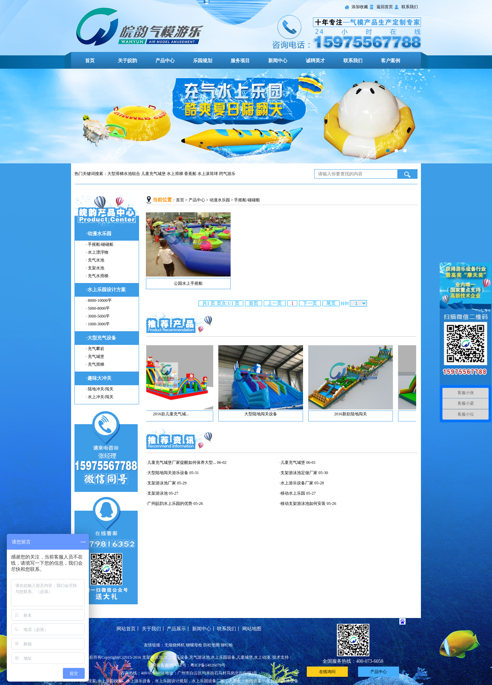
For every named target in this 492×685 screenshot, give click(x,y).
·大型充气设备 (101, 337)
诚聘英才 (315, 60)
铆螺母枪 (194, 645)
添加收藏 (360, 6)
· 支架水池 (95, 268)
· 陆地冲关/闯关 (99, 389)
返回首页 (385, 6)
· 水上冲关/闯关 (99, 396)
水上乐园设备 (109, 681)
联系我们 (409, 6)
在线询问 (327, 671)
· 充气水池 (95, 260)
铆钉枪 (227, 645)
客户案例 (390, 60)
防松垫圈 (211, 645)
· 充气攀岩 (95, 348)
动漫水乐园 (219, 200)
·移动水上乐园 (292, 493)
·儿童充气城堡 (292, 462)
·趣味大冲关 (98, 378)
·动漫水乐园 (98, 233)
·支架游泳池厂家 (161, 483)
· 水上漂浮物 (97, 252)
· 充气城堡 (95, 356)
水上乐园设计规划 (171, 681)
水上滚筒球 (207, 173)
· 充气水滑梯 (97, 275)
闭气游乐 (227, 173)
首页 (90, 60)
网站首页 (126, 628)
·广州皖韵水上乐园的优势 (169, 503)
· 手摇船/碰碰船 (99, 244)
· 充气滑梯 (95, 364)
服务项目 (240, 60)
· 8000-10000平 (99, 300)
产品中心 (165, 60)
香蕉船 (190, 173)
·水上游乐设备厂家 (296, 483)
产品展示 (176, 628)
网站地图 (251, 628)
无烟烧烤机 (174, 645)
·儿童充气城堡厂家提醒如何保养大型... (181, 462)
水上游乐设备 (138, 681)
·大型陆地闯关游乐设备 (167, 472)
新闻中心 (277, 60)
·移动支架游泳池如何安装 (302, 503)
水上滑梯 (175, 173)
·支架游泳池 (157, 493)
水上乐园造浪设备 (281, 681)
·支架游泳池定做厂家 (298, 472)
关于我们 (151, 628)
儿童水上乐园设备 (245, 681)
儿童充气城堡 (153, 173)
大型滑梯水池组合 (123, 173)
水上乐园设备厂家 (208, 681)
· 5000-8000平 (98, 308)
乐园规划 (202, 60)
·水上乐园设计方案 (106, 289)
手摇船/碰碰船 (247, 200)
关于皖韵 (127, 60)
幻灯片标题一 (246, 116)
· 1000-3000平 (98, 324)
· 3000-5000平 (98, 316)
